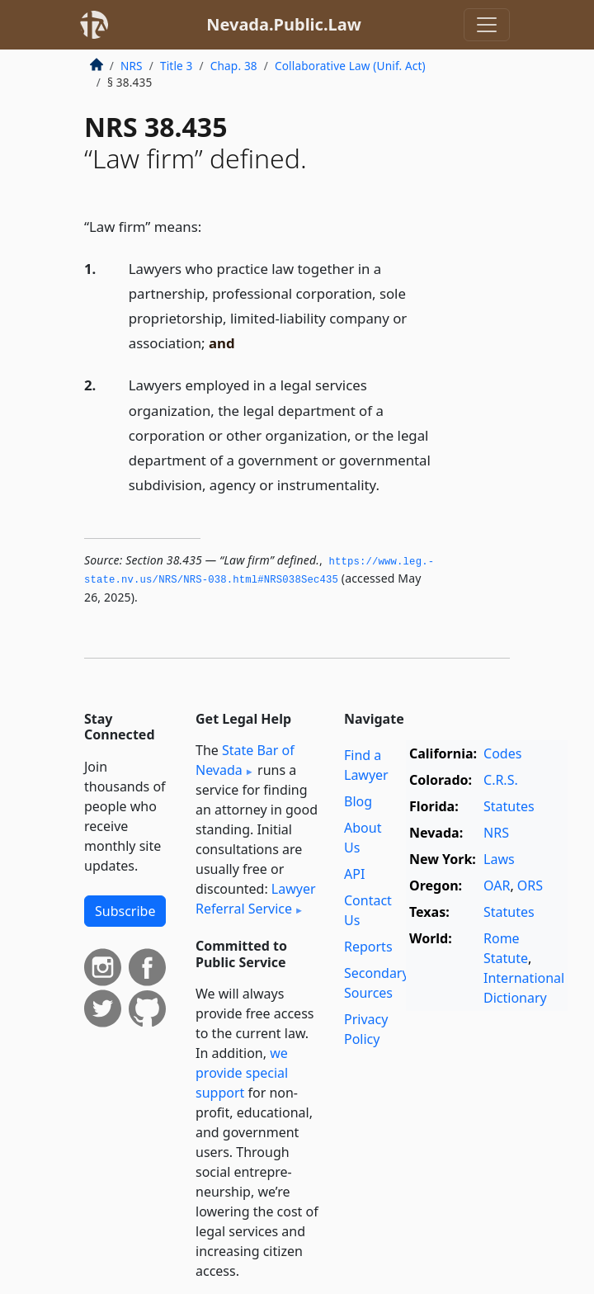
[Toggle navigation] (487, 24)
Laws (499, 859)
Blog (358, 801)
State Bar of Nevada (245, 760)
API (354, 874)
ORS (530, 885)
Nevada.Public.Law (283, 24)
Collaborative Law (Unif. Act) (350, 65)
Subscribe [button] (125, 911)
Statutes (509, 806)
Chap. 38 (233, 65)
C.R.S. (500, 780)
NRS (131, 65)
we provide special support (242, 1073)
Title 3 (176, 65)
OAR (496, 885)
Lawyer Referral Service (256, 899)
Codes (502, 753)
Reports (368, 946)
